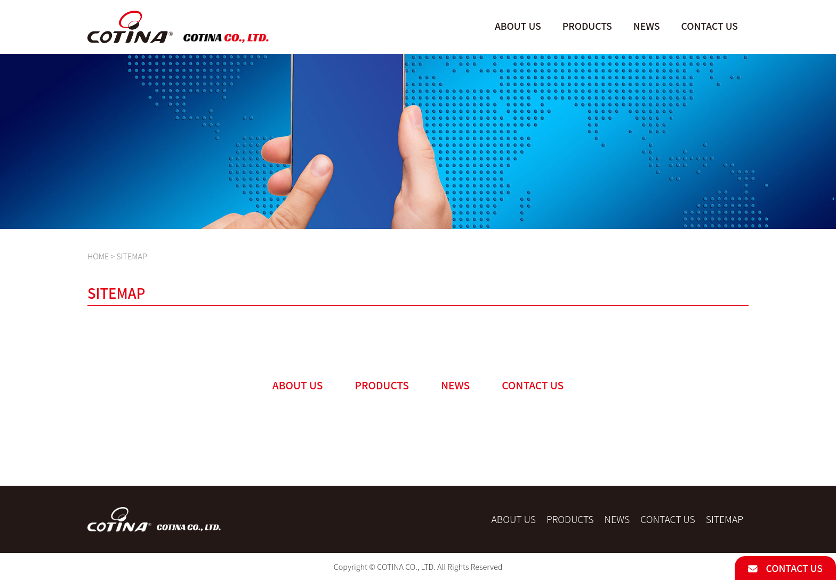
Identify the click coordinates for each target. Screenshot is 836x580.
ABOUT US (518, 25)
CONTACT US (785, 568)
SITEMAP (724, 519)
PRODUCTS (587, 25)
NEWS (646, 25)
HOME (98, 256)
